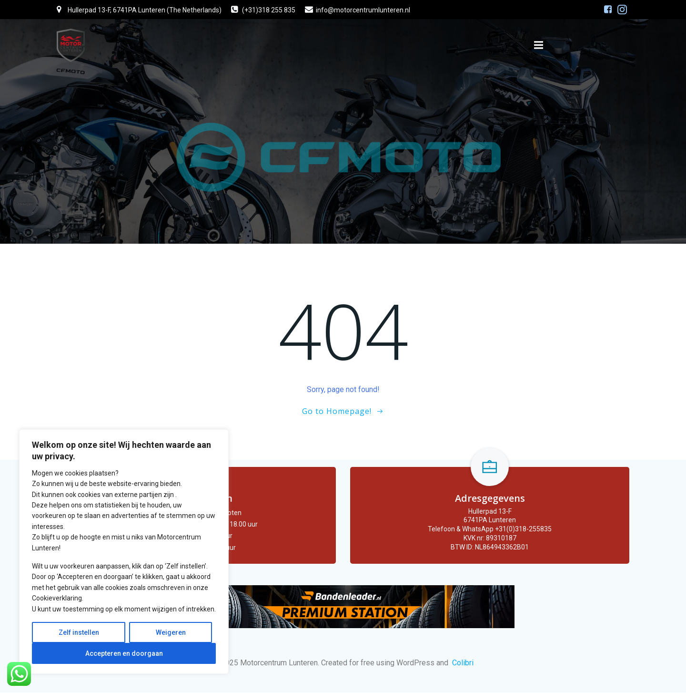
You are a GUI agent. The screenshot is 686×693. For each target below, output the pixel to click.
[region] (124, 551)
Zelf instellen (79, 632)
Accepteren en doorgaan (124, 653)
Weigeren (171, 632)
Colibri (463, 663)
